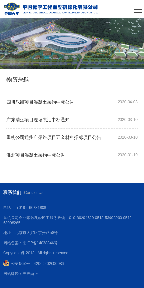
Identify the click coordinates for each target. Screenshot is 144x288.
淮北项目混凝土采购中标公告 (35, 155)
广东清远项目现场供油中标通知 (38, 119)
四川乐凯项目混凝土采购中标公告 (40, 102)
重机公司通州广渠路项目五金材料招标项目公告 (53, 137)
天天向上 (30, 274)
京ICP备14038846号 (40, 243)
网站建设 (11, 274)
